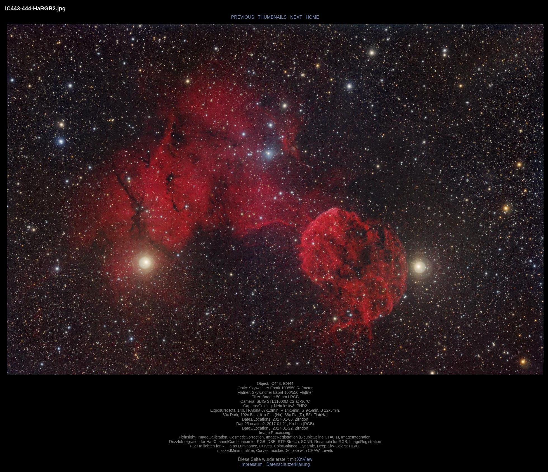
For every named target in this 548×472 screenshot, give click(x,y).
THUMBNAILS (272, 17)
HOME (312, 17)
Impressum (251, 464)
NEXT (296, 17)
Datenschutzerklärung (288, 464)
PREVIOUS (242, 17)
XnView (304, 459)
